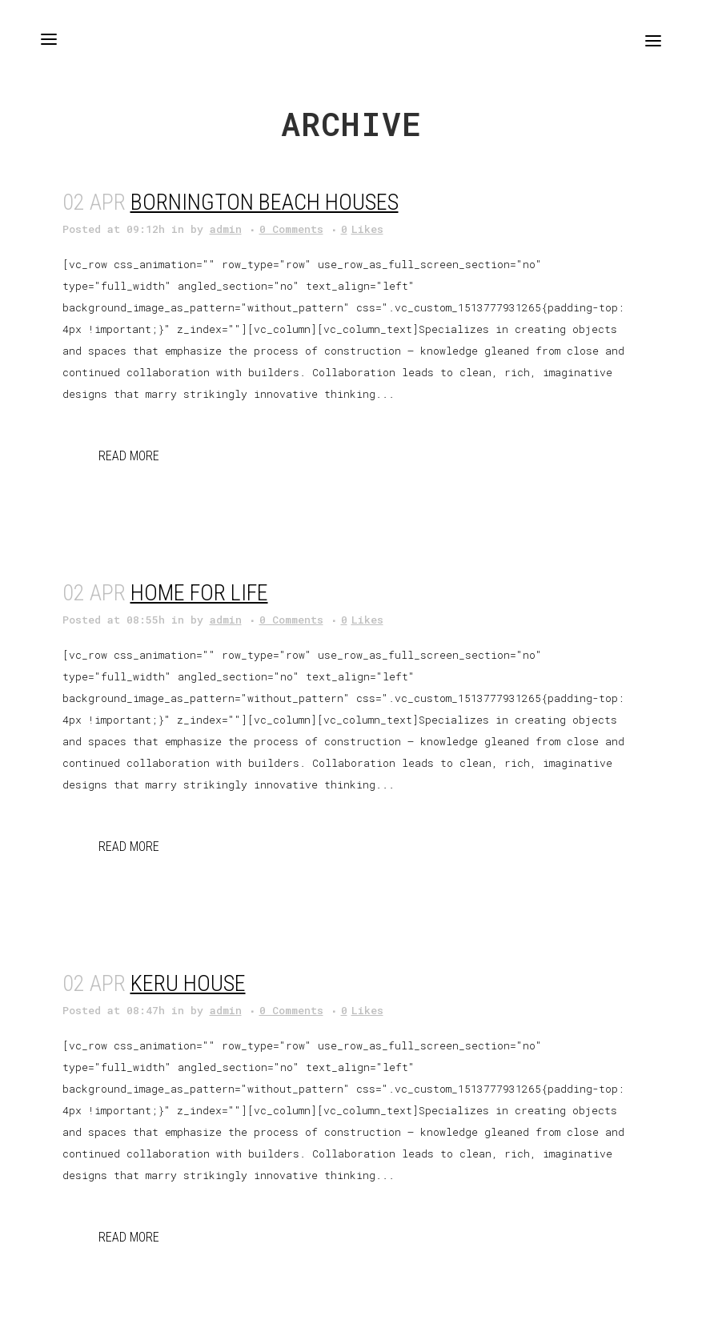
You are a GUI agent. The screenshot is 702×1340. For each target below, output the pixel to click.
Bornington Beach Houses (264, 202)
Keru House (188, 983)
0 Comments (291, 229)
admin (226, 229)
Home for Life (199, 593)
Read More (128, 455)
